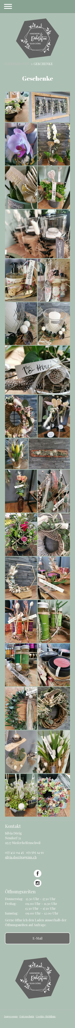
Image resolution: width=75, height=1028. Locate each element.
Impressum (11, 1016)
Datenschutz (26, 1016)
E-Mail (37, 938)
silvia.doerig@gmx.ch (21, 857)
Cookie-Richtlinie (46, 1016)
